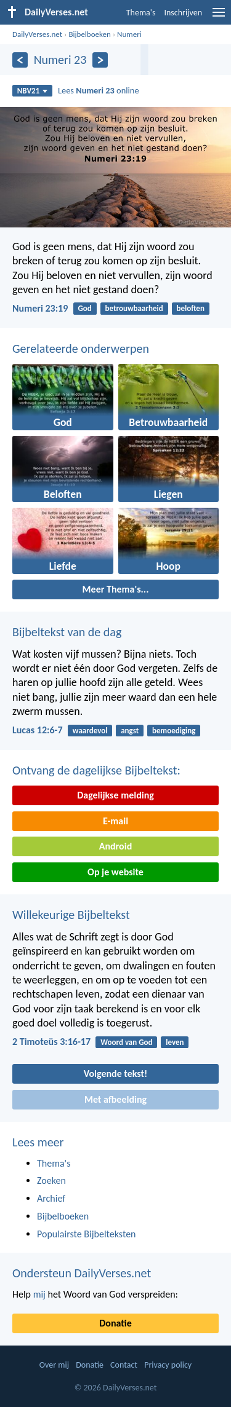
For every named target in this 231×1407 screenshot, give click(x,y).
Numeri (129, 34)
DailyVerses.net (37, 34)
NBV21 (32, 90)
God (85, 308)
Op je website (115, 872)
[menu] (218, 17)
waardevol (90, 730)
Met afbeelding (115, 1099)
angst (130, 730)
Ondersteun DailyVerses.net (81, 1273)
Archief (51, 1198)
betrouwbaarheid (134, 308)
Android (115, 846)
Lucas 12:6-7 (37, 730)
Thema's (141, 12)
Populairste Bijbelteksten (86, 1234)
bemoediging (173, 730)
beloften (191, 308)
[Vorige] (20, 60)
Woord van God (126, 1042)
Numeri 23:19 (40, 308)
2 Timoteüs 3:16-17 (51, 1041)
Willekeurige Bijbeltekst (71, 914)
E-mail (115, 821)
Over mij (54, 1365)
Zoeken (51, 1180)
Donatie (115, 1323)
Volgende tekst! (115, 1073)
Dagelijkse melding (115, 795)
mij (39, 1294)
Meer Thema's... (116, 589)
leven (175, 1042)
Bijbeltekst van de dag (66, 632)
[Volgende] (100, 60)
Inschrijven (183, 12)
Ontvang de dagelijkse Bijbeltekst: (96, 770)
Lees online (98, 90)
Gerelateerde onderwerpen (80, 348)
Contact (123, 1365)
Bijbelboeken (89, 34)
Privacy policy (168, 1365)
